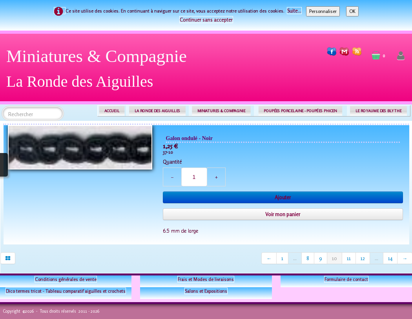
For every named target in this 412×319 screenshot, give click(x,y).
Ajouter (283, 197)
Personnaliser (323, 11)
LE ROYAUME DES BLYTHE (378, 110)
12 (363, 258)
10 (334, 258)
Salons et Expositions (206, 291)
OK (352, 11)
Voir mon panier (282, 214)
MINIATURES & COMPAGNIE (221, 110)
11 (349, 258)
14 (390, 258)
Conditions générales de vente (66, 279)
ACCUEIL (111, 110)
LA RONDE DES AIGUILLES (157, 110)
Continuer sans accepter (206, 19)
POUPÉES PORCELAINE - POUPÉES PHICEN (300, 110)
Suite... (294, 10)
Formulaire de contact (346, 279)
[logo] (99, 71)
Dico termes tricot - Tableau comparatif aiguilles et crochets (66, 291)
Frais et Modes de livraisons (206, 279)
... (295, 258)
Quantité (172, 162)
